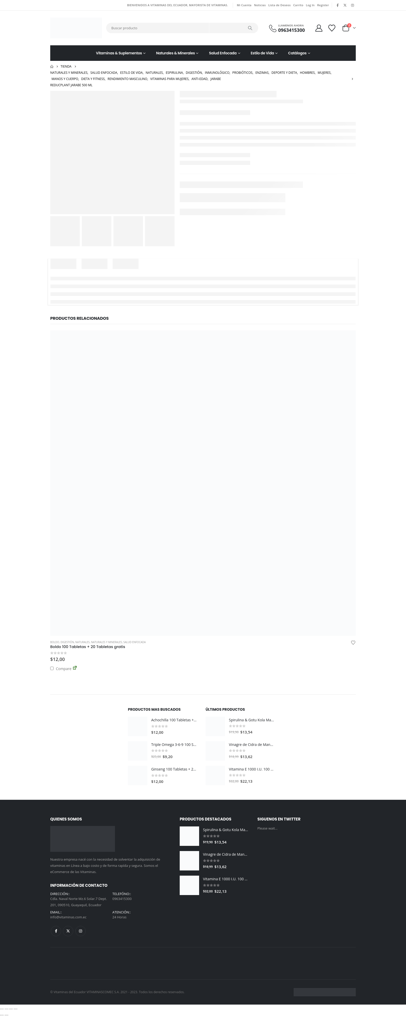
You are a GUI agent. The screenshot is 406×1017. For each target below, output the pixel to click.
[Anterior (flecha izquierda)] (2, 1015)
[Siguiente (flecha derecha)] (6, 1015)
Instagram (80, 931)
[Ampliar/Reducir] (2, 1008)
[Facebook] (338, 5)
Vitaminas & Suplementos (119, 53)
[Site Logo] (76, 28)
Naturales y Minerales (106, 642)
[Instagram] (352, 5)
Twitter (68, 931)
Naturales (82, 642)
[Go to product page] (203, 483)
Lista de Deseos (279, 5)
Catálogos (297, 53)
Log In (310, 5)
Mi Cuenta (244, 5)
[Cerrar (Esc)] (15, 1008)
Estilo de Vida (262, 53)
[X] (345, 5)
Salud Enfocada (222, 53)
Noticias (260, 5)
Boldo (54, 642)
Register (323, 5)
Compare (60, 668)
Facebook (56, 931)
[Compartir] (11, 1008)
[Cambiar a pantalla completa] (6, 1008)
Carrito (298, 5)
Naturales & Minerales (175, 53)
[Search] (250, 28)
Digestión (67, 642)
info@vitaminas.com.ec (68, 917)
